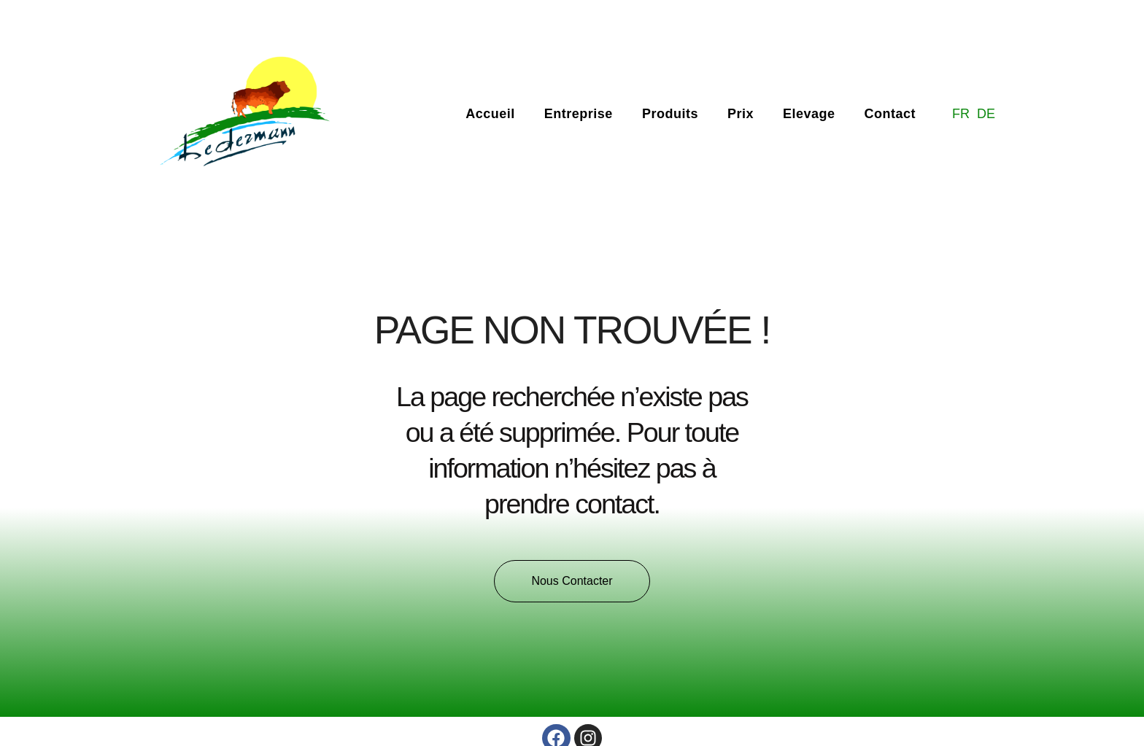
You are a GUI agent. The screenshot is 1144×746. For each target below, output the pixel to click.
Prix (740, 113)
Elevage (809, 113)
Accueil (490, 113)
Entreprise (578, 113)
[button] (571, 581)
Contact (890, 113)
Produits (670, 113)
